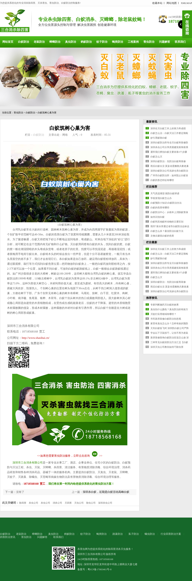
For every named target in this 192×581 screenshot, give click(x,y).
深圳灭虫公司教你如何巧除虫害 (166, 347)
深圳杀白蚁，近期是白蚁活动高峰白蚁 (106, 492)
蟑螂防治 (54, 41)
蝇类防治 (117, 41)
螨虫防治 (150, 533)
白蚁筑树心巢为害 (47, 112)
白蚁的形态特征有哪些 (162, 180)
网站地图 (172, 3)
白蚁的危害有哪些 (159, 207)
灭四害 (68, 502)
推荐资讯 (151, 297)
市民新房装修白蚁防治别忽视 (165, 318)
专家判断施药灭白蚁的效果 (164, 304)
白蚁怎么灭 (156, 156)
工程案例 (133, 41)
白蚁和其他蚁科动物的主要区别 (166, 221)
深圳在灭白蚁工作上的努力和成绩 (168, 128)
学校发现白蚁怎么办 (161, 198)
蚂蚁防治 (86, 41)
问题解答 (164, 41)
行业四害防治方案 (171, 533)
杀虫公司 (33, 502)
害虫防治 (148, 41)
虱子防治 (134, 533)
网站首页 (7, 41)
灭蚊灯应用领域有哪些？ (163, 314)
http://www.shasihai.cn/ (36, 337)
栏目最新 (151, 242)
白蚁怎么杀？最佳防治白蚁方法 (166, 231)
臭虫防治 (70, 41)
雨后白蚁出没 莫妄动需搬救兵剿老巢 (169, 166)
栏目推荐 (151, 186)
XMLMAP (186, 3)
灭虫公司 (79, 502)
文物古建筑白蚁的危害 (162, 235)
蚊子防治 (101, 41)
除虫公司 (91, 502)
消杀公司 (57, 502)
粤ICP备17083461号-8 (99, 569)
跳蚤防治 (117, 533)
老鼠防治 (39, 41)
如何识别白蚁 (157, 217)
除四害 (22, 502)
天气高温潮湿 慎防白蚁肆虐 (164, 193)
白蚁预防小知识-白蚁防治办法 (166, 202)
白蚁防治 (23, 41)
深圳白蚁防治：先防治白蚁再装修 (168, 161)
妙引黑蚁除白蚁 (158, 137)
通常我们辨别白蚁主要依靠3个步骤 (168, 152)
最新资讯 (151, 121)
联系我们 (180, 41)
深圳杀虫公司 (105, 502)
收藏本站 (157, 3)
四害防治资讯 (7, 537)
